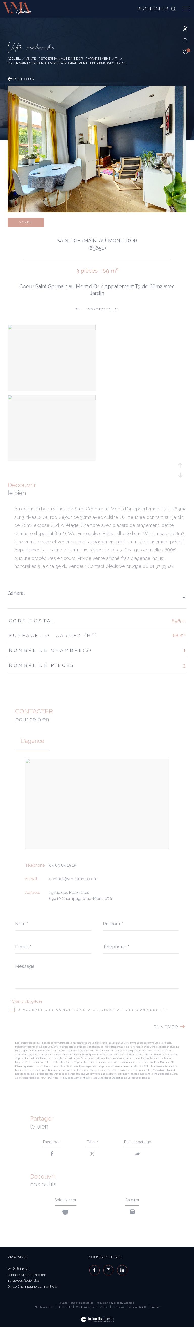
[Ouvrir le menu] (186, 9)
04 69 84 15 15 (62, 865)
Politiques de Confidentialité (75, 1077)
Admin (104, 1310)
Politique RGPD (137, 1310)
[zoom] (52, 328)
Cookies (155, 1310)
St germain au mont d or (62, 58)
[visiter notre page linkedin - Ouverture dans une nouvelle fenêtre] (121, 1272)
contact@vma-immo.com (73, 878)
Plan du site (65, 1310)
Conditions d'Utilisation (111, 1077)
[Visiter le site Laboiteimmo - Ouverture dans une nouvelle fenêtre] (97, 1319)
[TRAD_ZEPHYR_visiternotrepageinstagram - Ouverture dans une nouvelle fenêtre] (107, 1272)
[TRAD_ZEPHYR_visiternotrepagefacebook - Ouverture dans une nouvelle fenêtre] (93, 1272)
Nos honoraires (44, 1310)
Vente (31, 58)
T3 (117, 58)
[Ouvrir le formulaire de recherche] (156, 9)
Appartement (99, 58)
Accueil (14, 58)
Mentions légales (86, 1310)
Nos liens (118, 1310)
